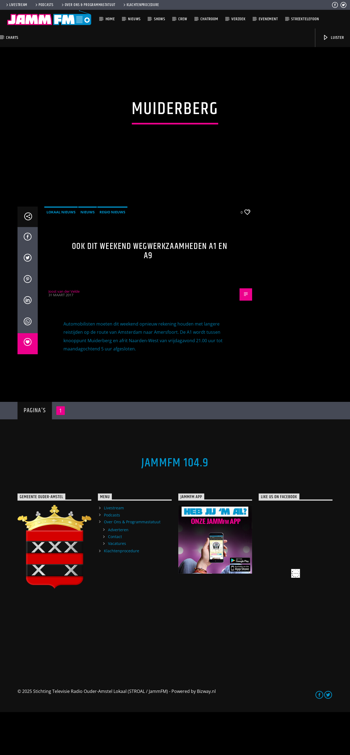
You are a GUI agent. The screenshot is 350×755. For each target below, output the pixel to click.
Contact (115, 579)
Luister (333, 37)
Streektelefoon (305, 19)
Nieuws (134, 19)
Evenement (268, 19)
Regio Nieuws (112, 254)
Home (110, 19)
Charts (12, 37)
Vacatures (117, 586)
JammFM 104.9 (175, 505)
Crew (182, 19)
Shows (159, 19)
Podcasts (44, 5)
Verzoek (238, 19)
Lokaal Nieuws (60, 254)
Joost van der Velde (64, 334)
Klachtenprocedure (140, 5)
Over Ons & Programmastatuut (88, 5)
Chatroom (209, 19)
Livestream (16, 5)
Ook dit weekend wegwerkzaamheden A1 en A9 (150, 293)
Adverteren (118, 572)
